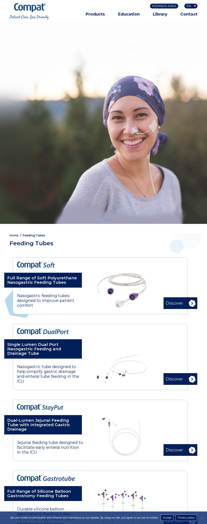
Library (160, 14)
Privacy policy (186, 517)
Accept (167, 517)
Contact (188, 14)
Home (14, 235)
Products (95, 14)
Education (129, 14)
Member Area (164, 6)
